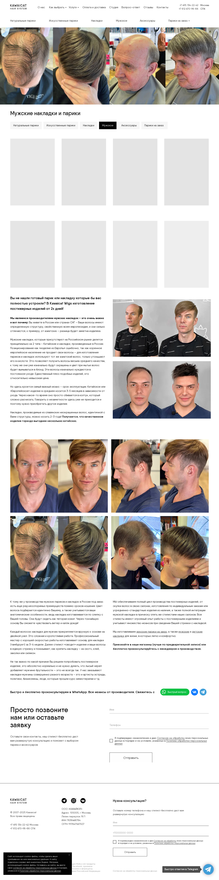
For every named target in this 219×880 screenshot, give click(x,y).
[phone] (159, 725)
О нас (41, 7)
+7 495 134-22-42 (189, 5)
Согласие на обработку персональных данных (135, 871)
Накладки (96, 20)
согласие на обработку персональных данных (35, 868)
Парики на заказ (178, 20)
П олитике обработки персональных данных (40, 871)
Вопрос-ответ (130, 7)
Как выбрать (56, 7)
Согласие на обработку (171, 738)
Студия (113, 7)
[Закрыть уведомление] (69, 855)
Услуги (73, 7)
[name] (159, 710)
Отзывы (148, 7)
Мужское (121, 20)
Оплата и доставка (94, 7)
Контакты (162, 7)
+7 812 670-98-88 (188, 8)
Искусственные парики (63, 20)
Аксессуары (147, 20)
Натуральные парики (23, 20)
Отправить (131, 758)
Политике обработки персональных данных (174, 843)
